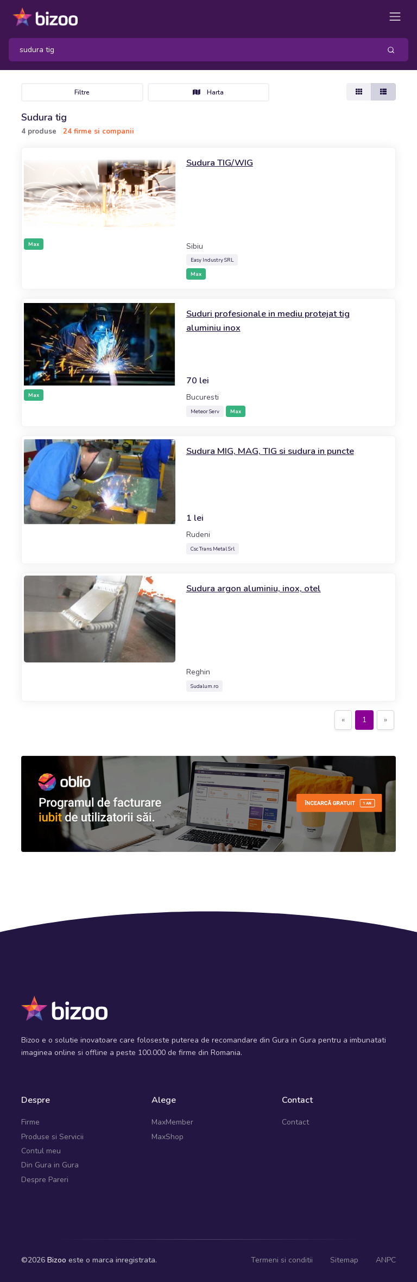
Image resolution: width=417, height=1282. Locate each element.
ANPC (386, 1260)
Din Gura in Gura (50, 1165)
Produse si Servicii (52, 1137)
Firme (30, 1122)
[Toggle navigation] (395, 16)
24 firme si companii (98, 131)
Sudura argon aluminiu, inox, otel (259, 588)
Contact (295, 1122)
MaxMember (172, 1122)
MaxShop (167, 1137)
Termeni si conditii (282, 1260)
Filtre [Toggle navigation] (82, 92)
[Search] (190, 49)
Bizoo (56, 1260)
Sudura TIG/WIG (222, 162)
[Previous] (343, 720)
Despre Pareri (44, 1179)
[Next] (385, 720)
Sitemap (344, 1260)
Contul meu (41, 1151)
